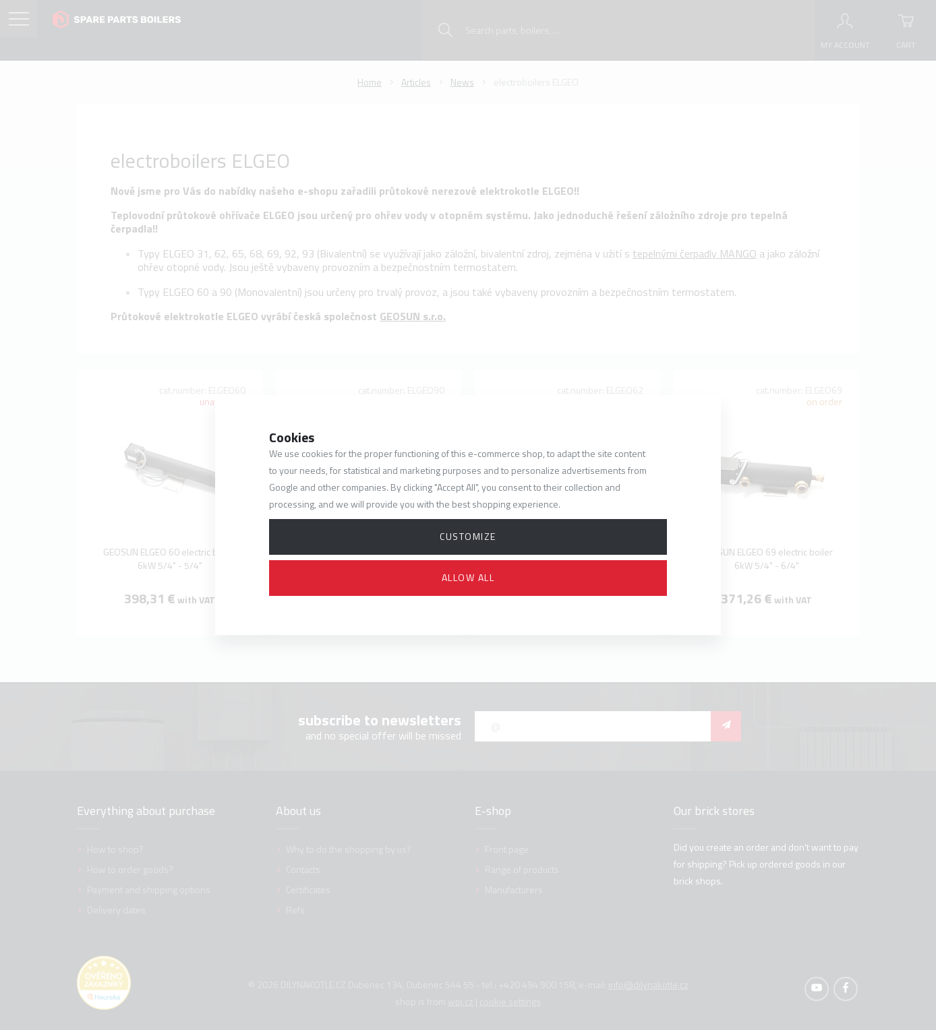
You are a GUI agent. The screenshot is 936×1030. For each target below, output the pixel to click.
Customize (468, 536)
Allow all (468, 577)
